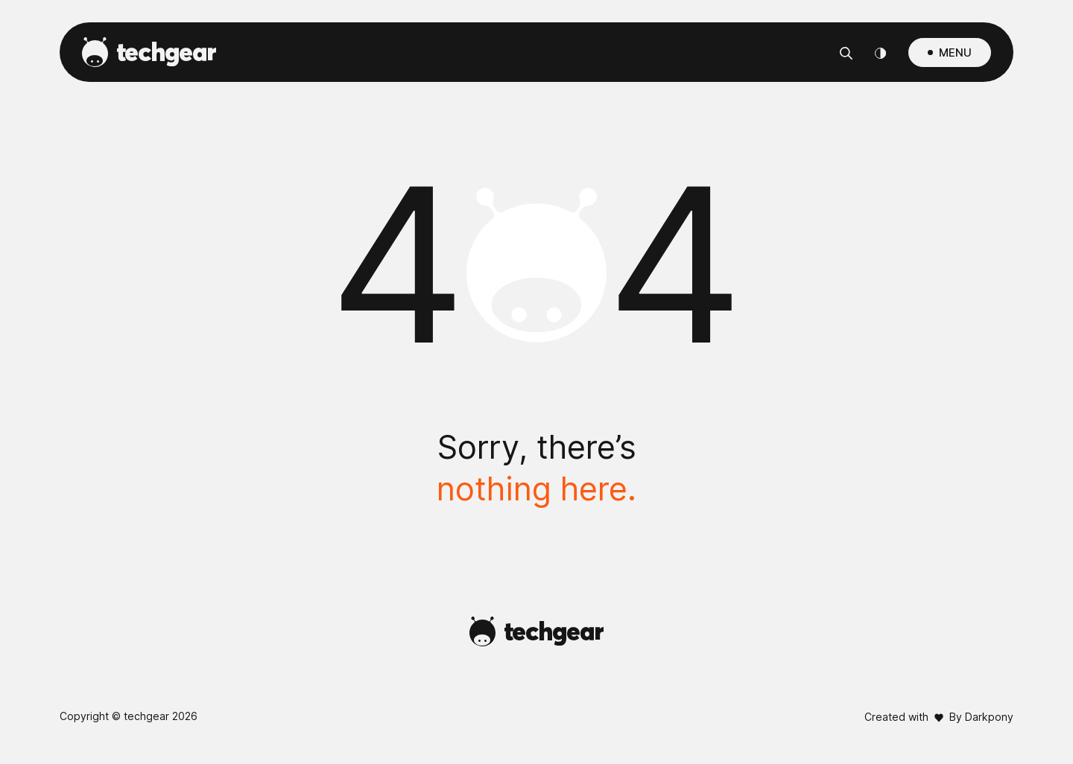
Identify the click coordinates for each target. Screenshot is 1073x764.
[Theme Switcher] (880, 52)
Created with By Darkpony (938, 716)
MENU (955, 52)
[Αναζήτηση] (846, 52)
